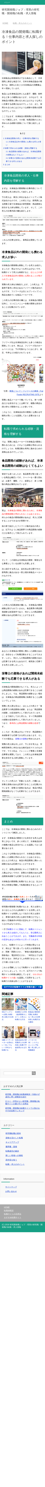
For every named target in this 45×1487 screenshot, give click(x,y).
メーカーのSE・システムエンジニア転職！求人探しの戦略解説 (34, 1045)
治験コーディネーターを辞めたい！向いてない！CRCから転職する (8, 1045)
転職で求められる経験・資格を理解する (20, 148)
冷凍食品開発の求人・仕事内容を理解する (21, 138)
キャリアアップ (12, 1142)
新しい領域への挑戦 (14, 1155)
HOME (7, 1207)
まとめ (6, 164)
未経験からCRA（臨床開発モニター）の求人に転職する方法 (21, 1015)
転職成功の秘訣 (12, 1151)
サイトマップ (11, 1187)
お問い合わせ (11, 1191)
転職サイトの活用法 (12, 1214)
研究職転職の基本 (13, 1133)
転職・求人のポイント (15, 1164)
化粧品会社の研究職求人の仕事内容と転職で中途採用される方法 (21, 1045)
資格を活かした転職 (14, 1138)
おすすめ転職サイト (12, 1217)
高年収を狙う (11, 1160)
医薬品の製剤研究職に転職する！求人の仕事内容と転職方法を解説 (34, 1017)
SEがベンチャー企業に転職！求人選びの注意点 (8, 1015)
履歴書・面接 (11, 1147)
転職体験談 (9, 1211)
